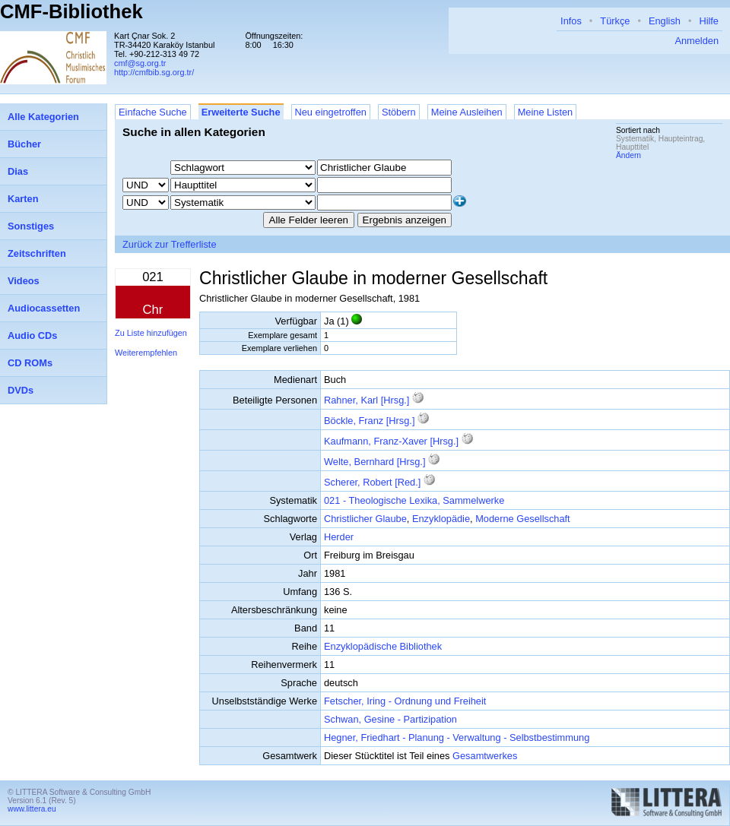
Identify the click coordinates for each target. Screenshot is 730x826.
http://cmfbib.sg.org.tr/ (154, 72)
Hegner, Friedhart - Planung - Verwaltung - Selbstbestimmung (456, 737)
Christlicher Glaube (365, 518)
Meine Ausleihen (467, 112)
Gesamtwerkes (484, 755)
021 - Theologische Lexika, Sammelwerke (414, 500)
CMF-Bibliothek (71, 11)
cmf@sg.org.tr (140, 63)
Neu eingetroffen (331, 112)
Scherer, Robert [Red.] (372, 482)
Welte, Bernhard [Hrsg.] (374, 461)
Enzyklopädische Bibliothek (383, 646)
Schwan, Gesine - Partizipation (390, 719)
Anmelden (696, 40)
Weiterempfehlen (146, 352)
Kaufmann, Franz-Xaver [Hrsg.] (391, 441)
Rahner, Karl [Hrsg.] (366, 400)
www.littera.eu (32, 809)
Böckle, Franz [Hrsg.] (369, 420)
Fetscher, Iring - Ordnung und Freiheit (405, 701)
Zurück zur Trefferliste (169, 244)
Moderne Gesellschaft (522, 518)
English (665, 21)
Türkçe (615, 21)
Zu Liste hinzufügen (151, 332)
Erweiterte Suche (241, 112)
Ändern (628, 155)
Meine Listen (545, 112)
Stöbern (399, 112)
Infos (571, 21)
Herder (339, 537)
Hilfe (709, 21)
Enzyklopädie (441, 518)
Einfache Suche (153, 112)
